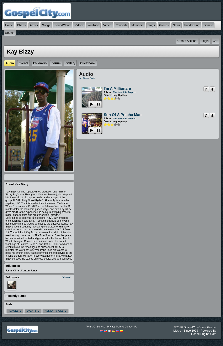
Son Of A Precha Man (123, 115)
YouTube (93, 25)
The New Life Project (124, 92)
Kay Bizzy (83, 78)
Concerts (121, 25)
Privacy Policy (115, 326)
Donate (208, 25)
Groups (164, 25)
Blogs (151, 25)
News (176, 25)
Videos (79, 25)
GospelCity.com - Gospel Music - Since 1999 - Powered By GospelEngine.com (194, 331)
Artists (34, 25)
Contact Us (131, 326)
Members (137, 25)
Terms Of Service (95, 326)
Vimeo (107, 25)
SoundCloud (62, 25)
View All (67, 277)
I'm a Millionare (117, 88)
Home (9, 25)
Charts (21, 25)
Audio (92, 78)
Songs (46, 25)
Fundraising (192, 25)
